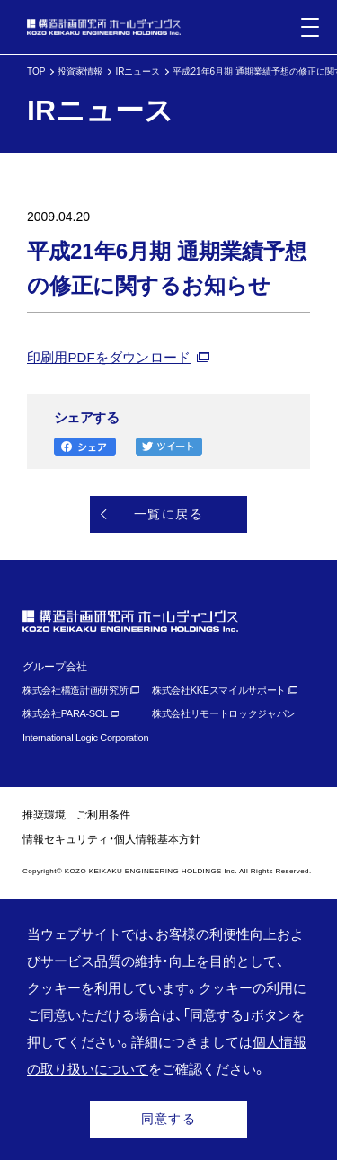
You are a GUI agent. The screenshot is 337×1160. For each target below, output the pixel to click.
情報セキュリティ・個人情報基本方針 (111, 839)
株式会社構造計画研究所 (75, 690)
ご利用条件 (103, 815)
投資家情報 (80, 71)
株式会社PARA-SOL (65, 713)
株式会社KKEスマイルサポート (219, 690)
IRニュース (137, 71)
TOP (36, 71)
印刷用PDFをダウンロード (109, 357)
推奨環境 (44, 815)
